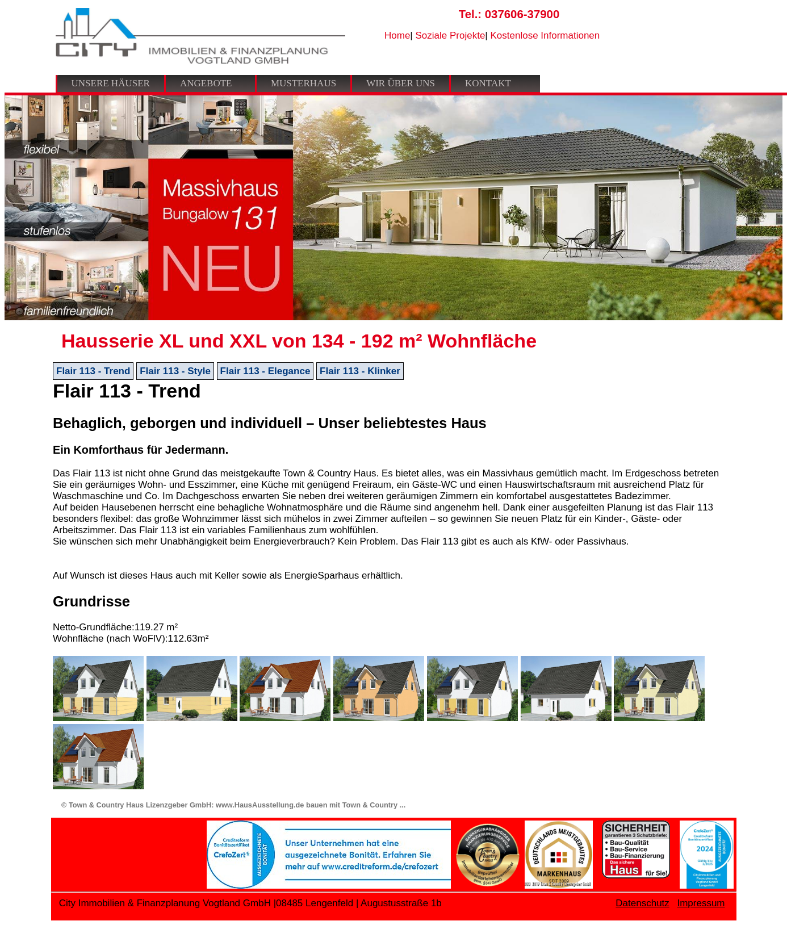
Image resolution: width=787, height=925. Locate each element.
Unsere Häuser (111, 83)
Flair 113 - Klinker (360, 371)
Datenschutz (642, 903)
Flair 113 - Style (175, 371)
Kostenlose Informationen (545, 35)
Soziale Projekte (450, 35)
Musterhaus (303, 83)
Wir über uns (400, 83)
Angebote (206, 83)
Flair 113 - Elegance (265, 371)
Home (397, 35)
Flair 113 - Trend (93, 371)
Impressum (701, 903)
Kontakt (488, 83)
